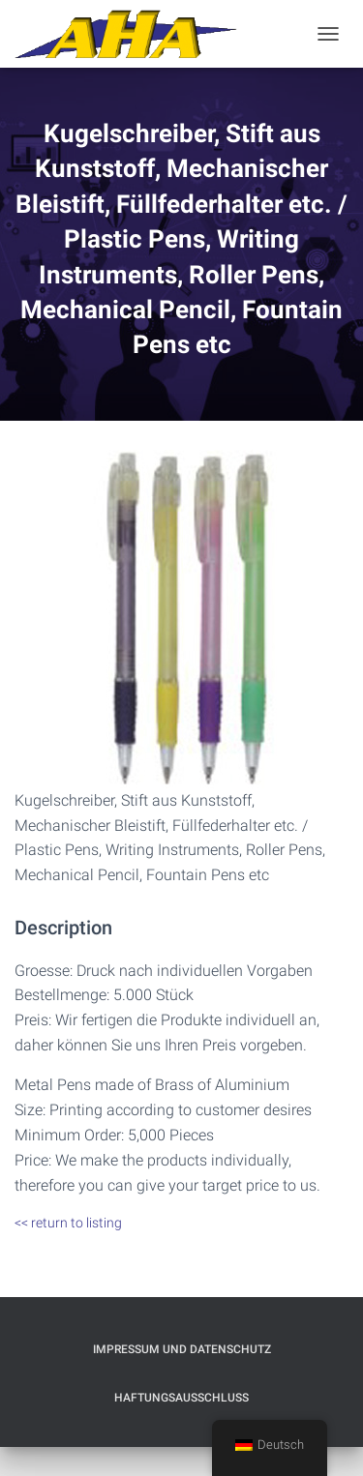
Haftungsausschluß (181, 1397)
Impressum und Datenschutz (182, 1349)
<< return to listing (68, 1222)
